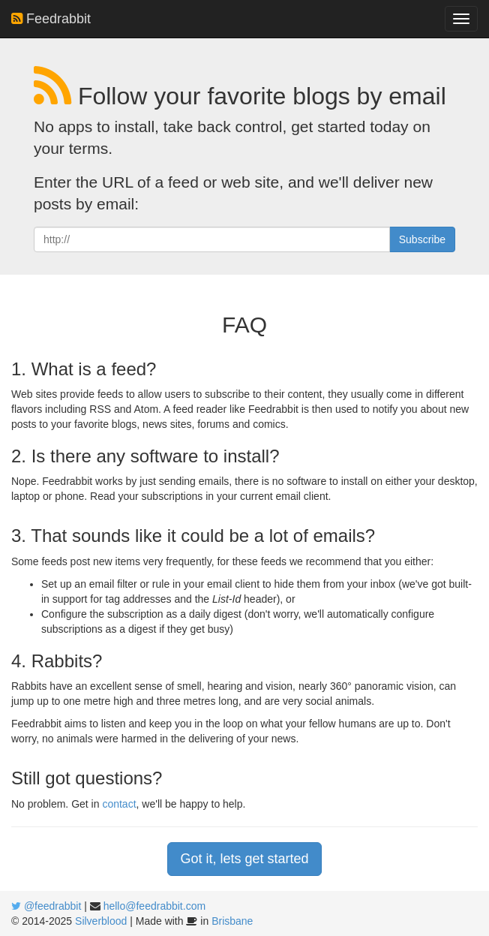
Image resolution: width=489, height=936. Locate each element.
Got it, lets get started (244, 858)
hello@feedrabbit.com (155, 906)
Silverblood (101, 921)
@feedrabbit (52, 906)
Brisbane (232, 921)
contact (119, 804)
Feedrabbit (51, 18)
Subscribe (422, 239)
